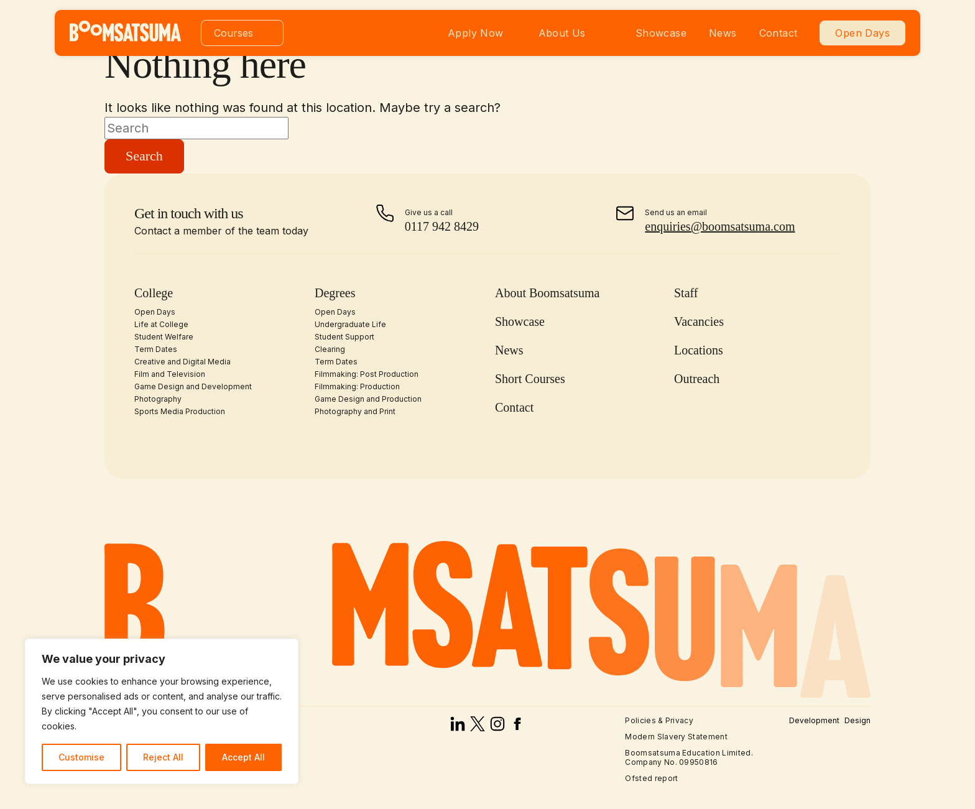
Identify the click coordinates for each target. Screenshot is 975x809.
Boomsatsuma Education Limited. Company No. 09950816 (689, 757)
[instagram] (497, 726)
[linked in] (457, 726)
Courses (233, 33)
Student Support (344, 336)
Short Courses (530, 379)
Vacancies (699, 321)
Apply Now (476, 33)
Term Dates (155, 349)
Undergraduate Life (350, 324)
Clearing (330, 349)
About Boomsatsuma (547, 293)
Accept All (243, 757)
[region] (161, 711)
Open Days (862, 33)
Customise (81, 757)
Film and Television (169, 374)
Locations (698, 350)
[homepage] (125, 38)
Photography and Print (355, 411)
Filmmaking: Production (357, 386)
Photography (158, 399)
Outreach (696, 379)
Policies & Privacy (659, 720)
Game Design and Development (193, 386)
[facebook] (517, 726)
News (723, 33)
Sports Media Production (179, 411)
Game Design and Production (368, 399)
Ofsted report (651, 778)
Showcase (660, 33)
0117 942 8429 (442, 226)
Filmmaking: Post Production (366, 374)
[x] (477, 726)
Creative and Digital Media (182, 361)
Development (814, 720)
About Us (562, 33)
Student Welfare (163, 336)
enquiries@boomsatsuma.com (720, 226)
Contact (778, 33)
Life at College (161, 324)
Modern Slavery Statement (676, 736)
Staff (686, 293)
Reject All (163, 757)
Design (857, 720)
